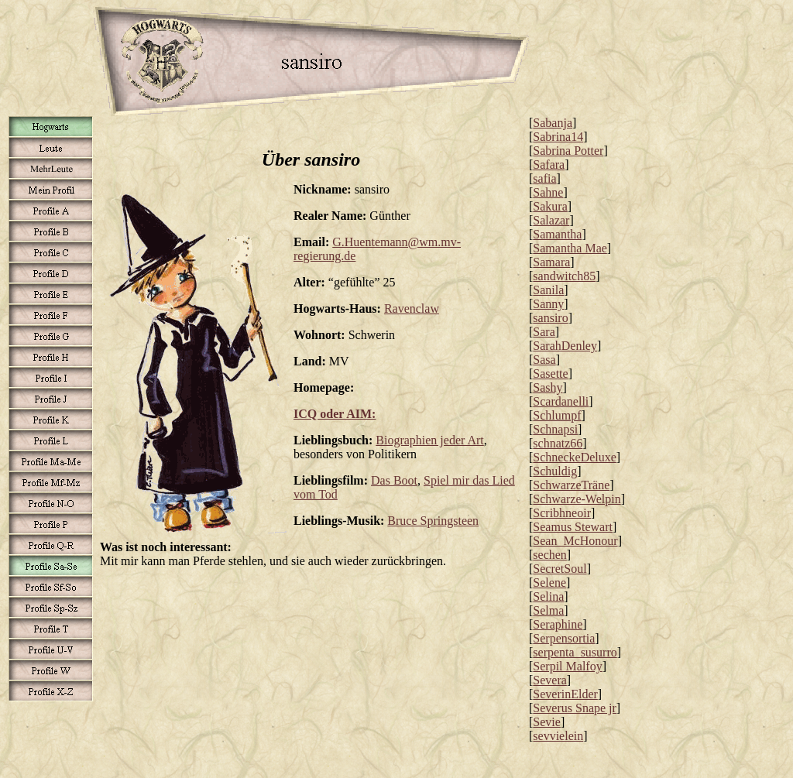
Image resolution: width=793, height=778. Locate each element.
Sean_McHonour (575, 540)
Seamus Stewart (573, 526)
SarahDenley (565, 345)
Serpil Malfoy (567, 666)
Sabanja (552, 122)
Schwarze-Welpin (576, 499)
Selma (548, 610)
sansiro (550, 317)
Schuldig (555, 471)
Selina (548, 596)
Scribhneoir (562, 512)
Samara (551, 262)
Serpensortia (564, 638)
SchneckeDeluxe (574, 457)
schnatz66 (557, 443)
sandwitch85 (564, 276)
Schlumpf (557, 415)
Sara (543, 331)
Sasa (544, 359)
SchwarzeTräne (571, 485)
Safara (549, 164)
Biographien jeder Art (430, 440)
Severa (550, 680)
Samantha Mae (570, 248)
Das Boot (394, 480)
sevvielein (558, 735)
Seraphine (557, 624)
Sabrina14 (558, 136)
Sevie (547, 721)
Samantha (557, 234)
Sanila (548, 289)
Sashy (547, 387)
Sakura (550, 206)
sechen (550, 554)
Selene (549, 582)
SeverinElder (565, 694)
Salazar (551, 220)
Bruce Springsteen (433, 520)
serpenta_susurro (574, 652)
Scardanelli (561, 401)
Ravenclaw (411, 308)
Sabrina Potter (568, 150)
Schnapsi (555, 429)
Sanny (548, 303)
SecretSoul (559, 568)
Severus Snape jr (574, 708)
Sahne (548, 192)
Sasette (550, 373)
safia (544, 178)
